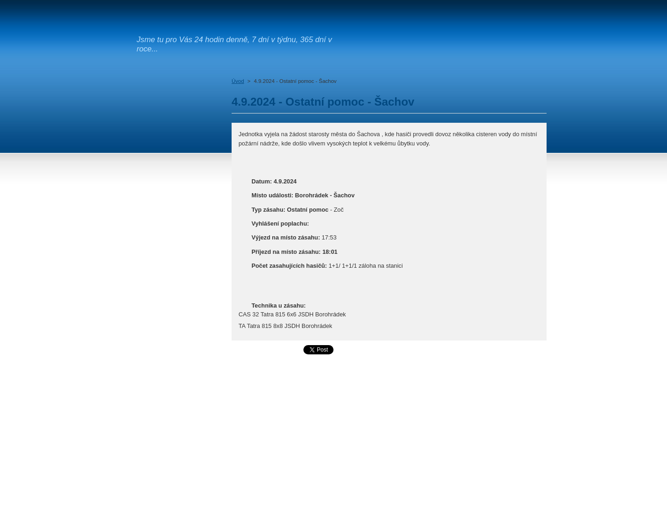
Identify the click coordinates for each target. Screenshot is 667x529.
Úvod (238, 81)
